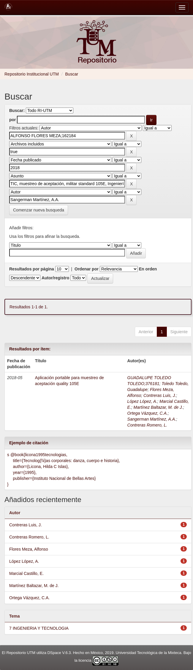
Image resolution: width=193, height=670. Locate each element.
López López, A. (142, 401)
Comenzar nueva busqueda (38, 210)
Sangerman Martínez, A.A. (151, 419)
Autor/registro (55, 277)
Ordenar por (87, 269)
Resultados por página (31, 269)
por (12, 119)
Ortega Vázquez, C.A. (147, 413)
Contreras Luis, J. (159, 395)
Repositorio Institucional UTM (31, 74)
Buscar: (17, 110)
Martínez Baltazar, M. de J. (158, 407)
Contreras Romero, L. (147, 425)
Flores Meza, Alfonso (28, 549)
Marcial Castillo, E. (26, 573)
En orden (148, 269)
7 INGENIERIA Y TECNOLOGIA (39, 628)
